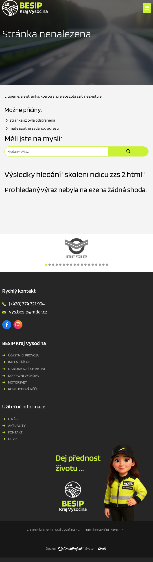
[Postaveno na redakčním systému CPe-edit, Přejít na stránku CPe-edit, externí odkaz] (102, 547)
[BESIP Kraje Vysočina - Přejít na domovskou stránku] (25, 8)
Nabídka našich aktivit (27, 369)
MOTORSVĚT (17, 382)
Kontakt (15, 432)
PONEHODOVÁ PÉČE (23, 389)
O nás (12, 419)
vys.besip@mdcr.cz (28, 312)
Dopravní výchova (23, 375)
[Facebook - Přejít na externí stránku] (6, 324)
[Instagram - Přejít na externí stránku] (17, 324)
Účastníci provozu (23, 355)
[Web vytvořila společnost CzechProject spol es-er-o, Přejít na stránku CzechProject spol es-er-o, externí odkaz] (71, 548)
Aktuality (17, 425)
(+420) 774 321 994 (27, 304)
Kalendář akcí (20, 362)
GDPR (12, 439)
